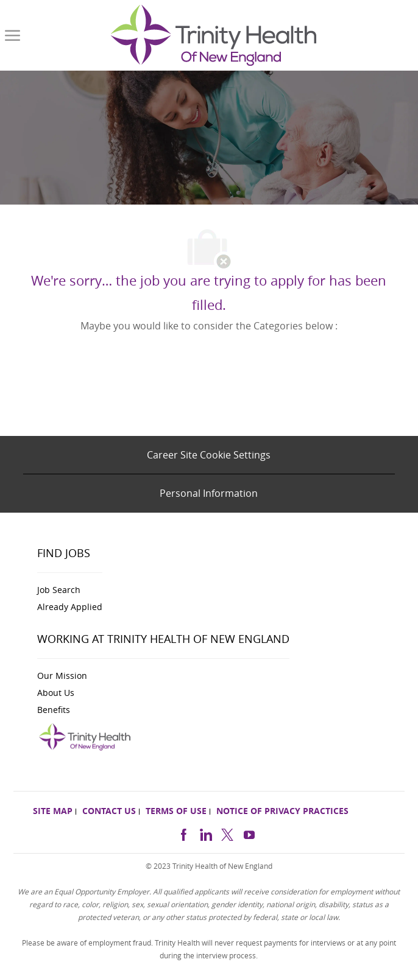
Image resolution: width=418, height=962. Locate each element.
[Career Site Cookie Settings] (209, 455)
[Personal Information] (208, 493)
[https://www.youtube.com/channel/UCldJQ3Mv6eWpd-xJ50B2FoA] (249, 833)
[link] (213, 35)
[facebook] (183, 833)
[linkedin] (205, 833)
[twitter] (227, 833)
